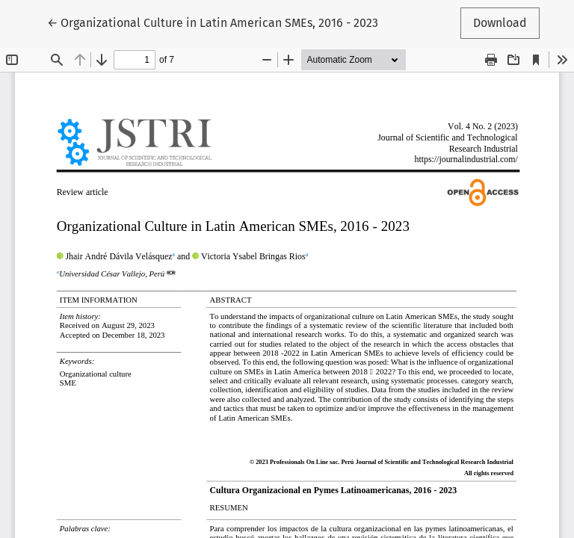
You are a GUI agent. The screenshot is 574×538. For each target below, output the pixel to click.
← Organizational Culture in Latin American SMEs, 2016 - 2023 (212, 21)
